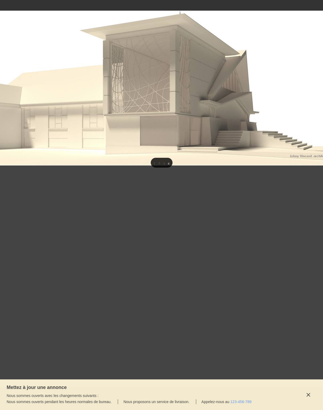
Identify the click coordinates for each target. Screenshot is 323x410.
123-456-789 (240, 402)
